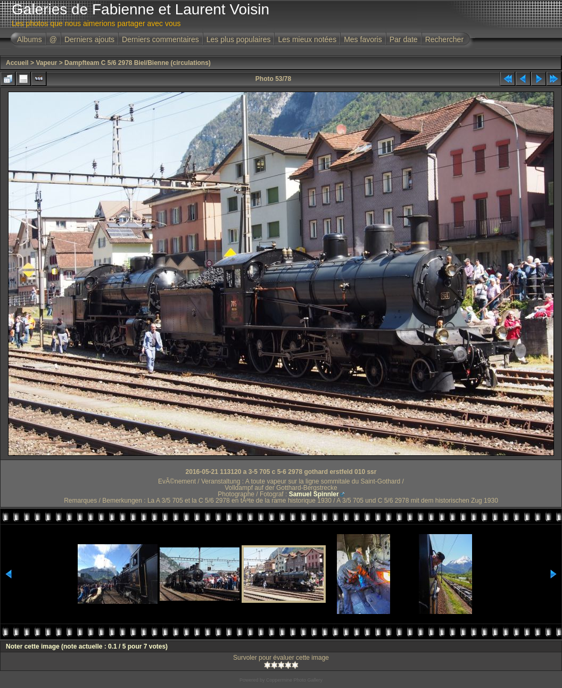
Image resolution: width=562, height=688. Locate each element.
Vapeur (46, 63)
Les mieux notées (307, 39)
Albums (29, 39)
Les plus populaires (238, 39)
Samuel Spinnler (314, 494)
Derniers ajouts (89, 39)
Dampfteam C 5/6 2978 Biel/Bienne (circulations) (137, 63)
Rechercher (444, 39)
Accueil (17, 63)
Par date (404, 39)
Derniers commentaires (160, 39)
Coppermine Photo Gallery (294, 680)
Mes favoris (363, 39)
